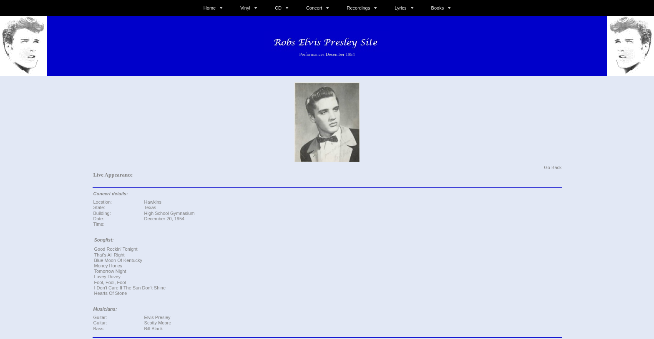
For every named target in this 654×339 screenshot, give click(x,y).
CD (278, 7)
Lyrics (400, 7)
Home (210, 7)
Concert (314, 7)
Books (437, 7)
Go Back (552, 167)
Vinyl (245, 7)
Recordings (358, 7)
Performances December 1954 (327, 54)
